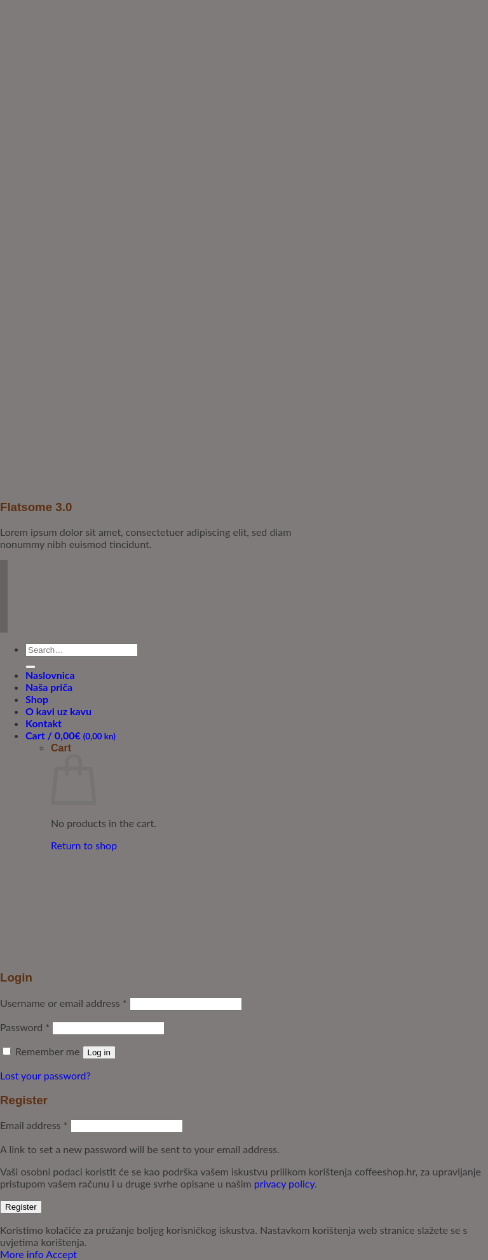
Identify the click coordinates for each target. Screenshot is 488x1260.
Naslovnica (50, 675)
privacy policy (284, 1183)
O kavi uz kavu (58, 711)
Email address (33, 1125)
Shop (36, 699)
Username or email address (63, 1003)
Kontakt (43, 723)
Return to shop (84, 845)
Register (21, 1207)
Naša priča (48, 687)
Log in (99, 1052)
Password (25, 1027)
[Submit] (30, 667)
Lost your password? (45, 1075)
